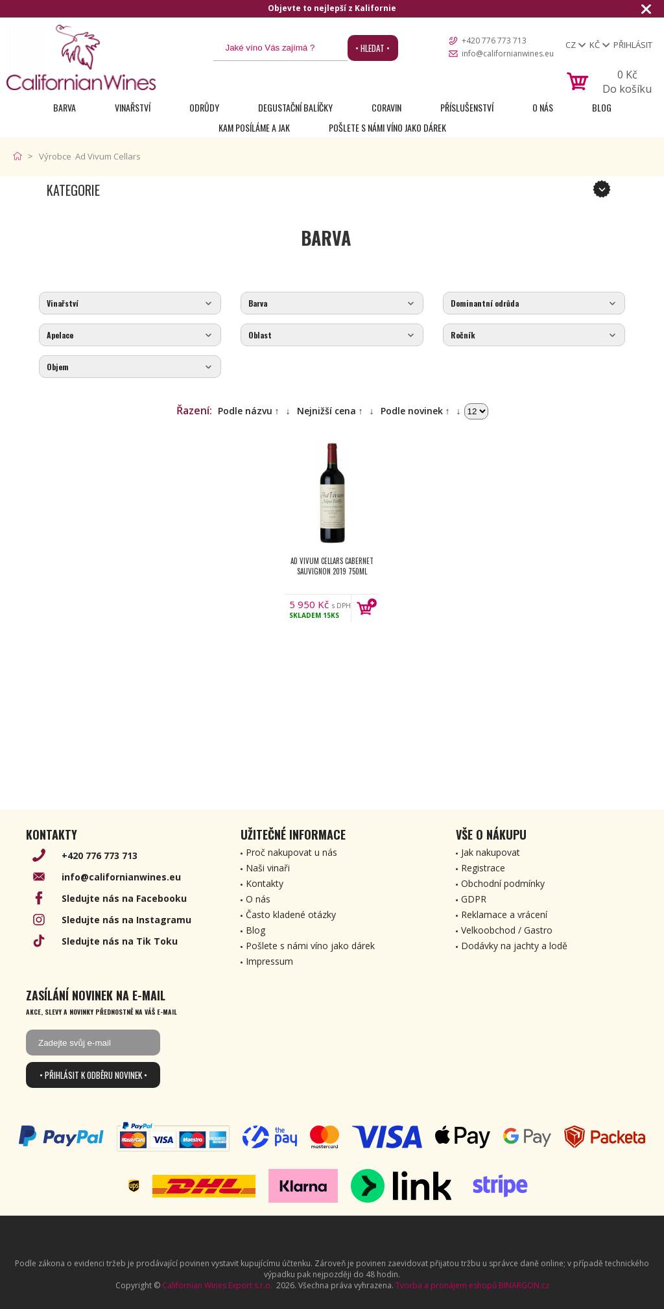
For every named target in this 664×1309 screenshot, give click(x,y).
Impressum (269, 961)
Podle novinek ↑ (415, 411)
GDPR (473, 899)
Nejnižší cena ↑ (330, 411)
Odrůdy (204, 107)
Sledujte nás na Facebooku (124, 898)
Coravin (386, 107)
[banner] (81, 57)
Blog (601, 107)
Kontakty (264, 883)
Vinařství (132, 107)
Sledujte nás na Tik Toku (120, 941)
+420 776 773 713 (494, 40)
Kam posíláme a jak (254, 127)
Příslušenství (466, 107)
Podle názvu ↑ (248, 411)
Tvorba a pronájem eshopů (446, 1285)
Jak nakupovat (490, 852)
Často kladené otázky (291, 914)
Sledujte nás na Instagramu (126, 920)
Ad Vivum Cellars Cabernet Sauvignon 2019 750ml (332, 566)
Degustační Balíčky (295, 107)
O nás (542, 107)
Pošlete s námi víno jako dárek (387, 127)
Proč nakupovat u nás (291, 852)
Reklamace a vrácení (504, 914)
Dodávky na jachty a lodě (514, 945)
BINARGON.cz (524, 1285)
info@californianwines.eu (508, 53)
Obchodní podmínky (503, 883)
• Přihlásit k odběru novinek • (93, 1074)
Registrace (483, 868)
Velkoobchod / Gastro (506, 930)
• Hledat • (372, 47)
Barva (64, 107)
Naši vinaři (268, 868)
